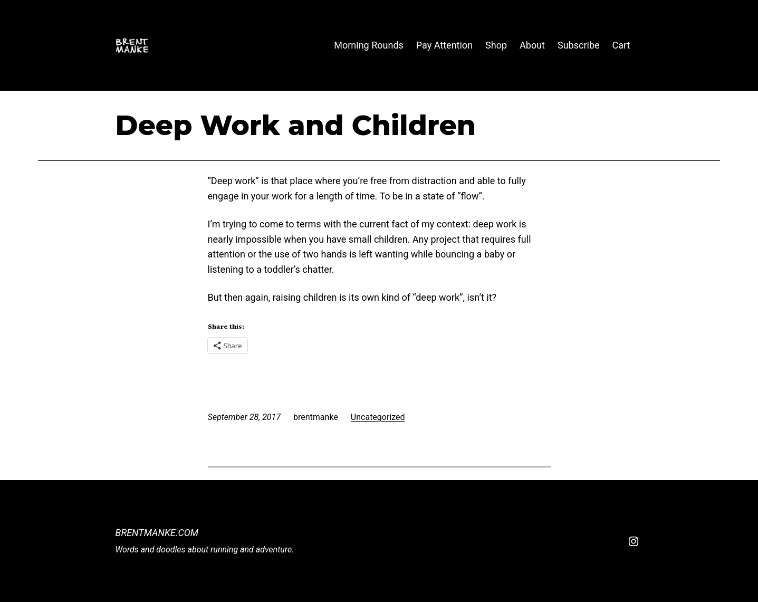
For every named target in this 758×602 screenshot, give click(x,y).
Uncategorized (378, 417)
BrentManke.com (157, 532)
